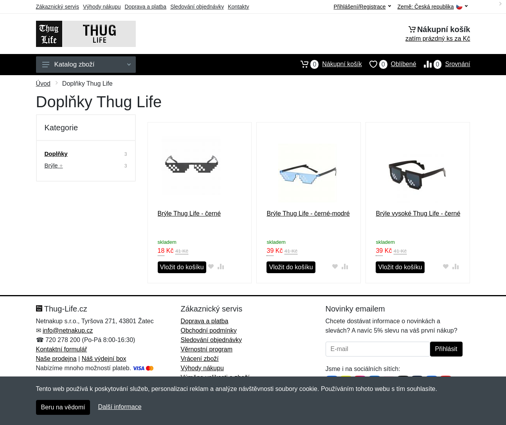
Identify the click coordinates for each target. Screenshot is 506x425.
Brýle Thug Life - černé (189, 213)
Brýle (54, 165)
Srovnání (443, 64)
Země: (433, 7)
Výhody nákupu (102, 7)
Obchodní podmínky (209, 330)
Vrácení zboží (200, 358)
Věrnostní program (207, 349)
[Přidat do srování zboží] (221, 266)
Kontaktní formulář (61, 349)
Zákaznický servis (57, 7)
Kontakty (238, 7)
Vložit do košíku (182, 267)
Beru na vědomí (63, 407)
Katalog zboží (86, 64)
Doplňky (56, 153)
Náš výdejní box (104, 358)
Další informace (119, 406)
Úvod (43, 83)
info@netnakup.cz (68, 330)
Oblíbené (389, 64)
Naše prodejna (56, 358)
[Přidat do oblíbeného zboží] (211, 266)
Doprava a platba (146, 7)
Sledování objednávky (197, 7)
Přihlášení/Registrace (362, 6)
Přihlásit (446, 349)
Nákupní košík (327, 64)
